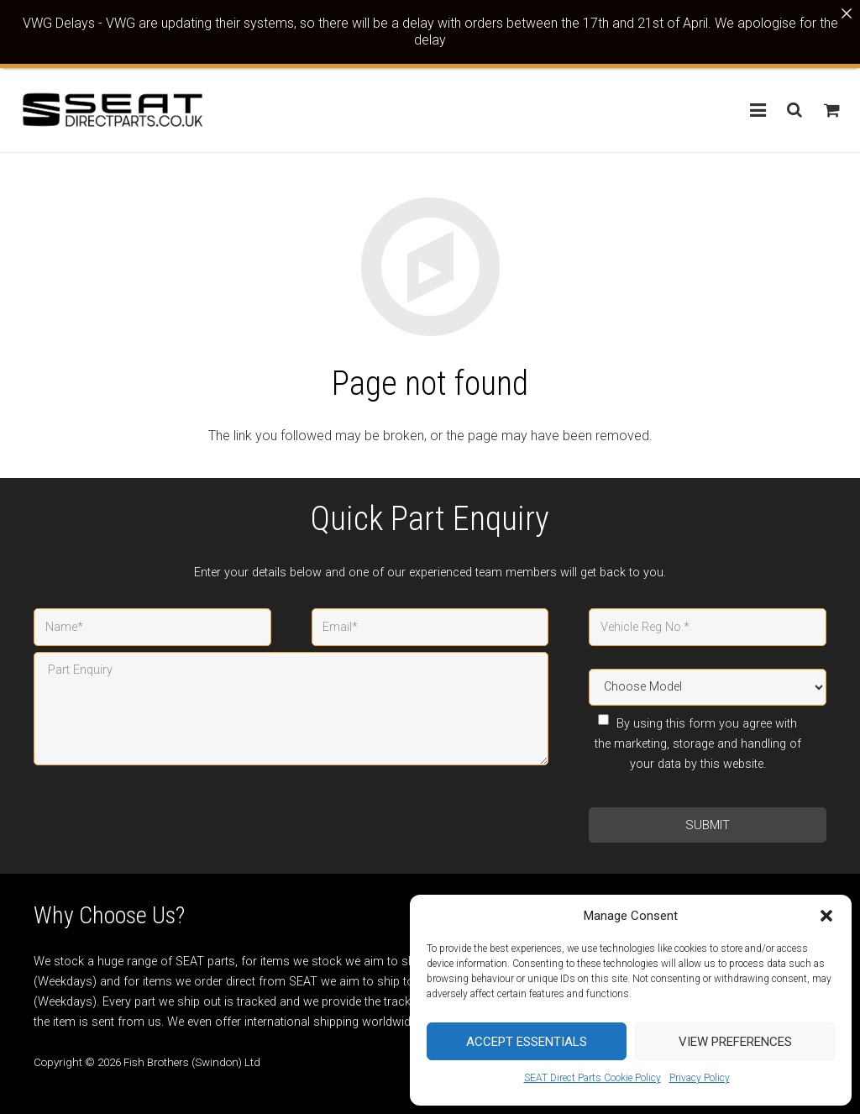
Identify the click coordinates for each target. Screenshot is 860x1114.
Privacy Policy (699, 1078)
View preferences (735, 1041)
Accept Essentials (526, 1041)
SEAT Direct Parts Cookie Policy (592, 1078)
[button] (826, 915)
